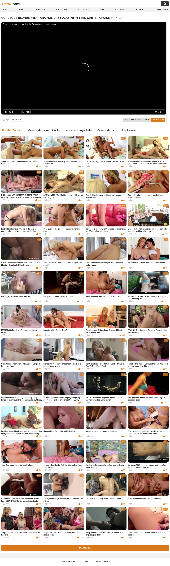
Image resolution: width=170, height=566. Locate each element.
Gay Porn (119, 10)
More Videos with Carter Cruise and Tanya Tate (60, 130)
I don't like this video (7, 120)
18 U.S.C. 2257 (102, 561)
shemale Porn (161, 10)
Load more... (85, 548)
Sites (102, 10)
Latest (21, 10)
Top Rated (40, 10)
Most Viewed (61, 10)
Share (147, 120)
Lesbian (11, 4)
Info (126, 120)
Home (4, 10)
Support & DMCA (69, 561)
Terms (87, 561)
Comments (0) (158, 120)
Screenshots (136, 120)
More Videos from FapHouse (116, 130)
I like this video (4, 120)
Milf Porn (139, 10)
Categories (83, 10)
